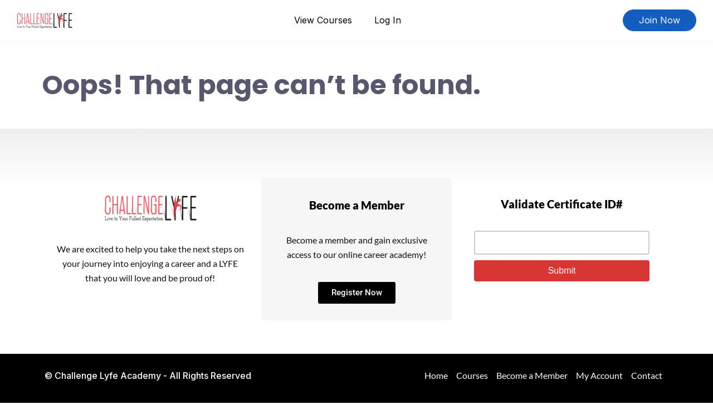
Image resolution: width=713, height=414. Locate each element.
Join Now (659, 20)
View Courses (323, 20)
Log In (387, 20)
